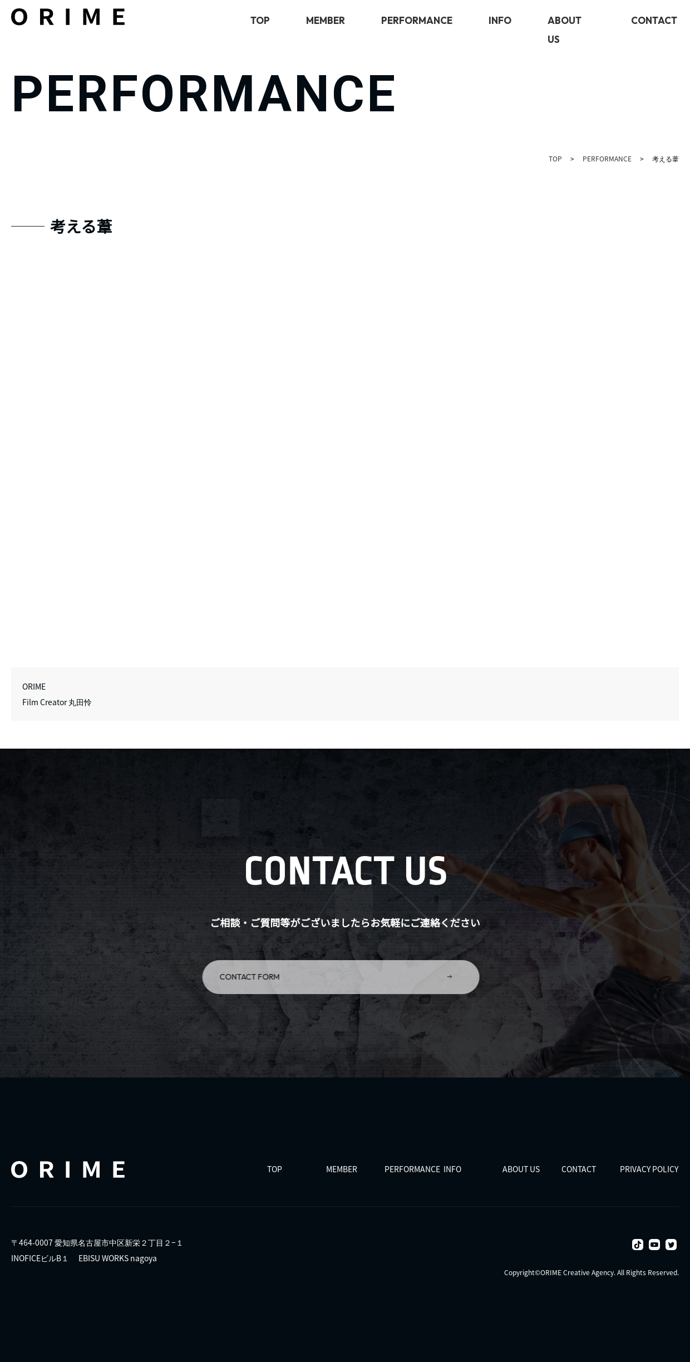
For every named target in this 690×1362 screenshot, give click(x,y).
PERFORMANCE (416, 20)
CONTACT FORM (324, 977)
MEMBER (325, 20)
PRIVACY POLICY (649, 1168)
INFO (500, 20)
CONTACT (654, 20)
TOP (260, 20)
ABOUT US (521, 1168)
